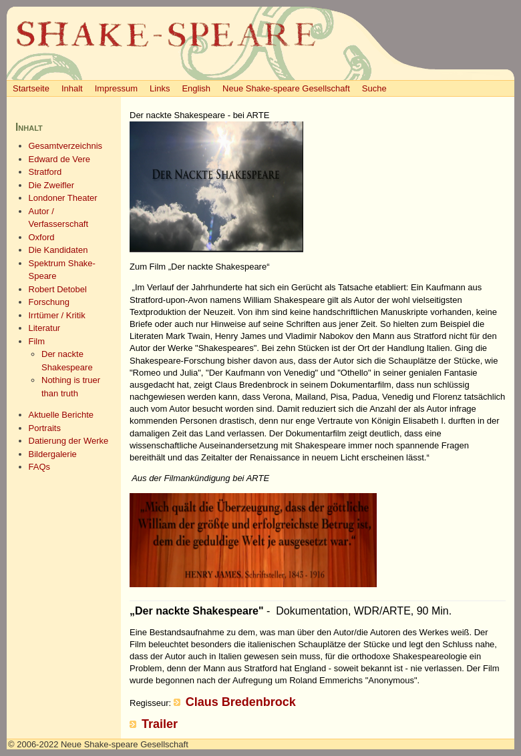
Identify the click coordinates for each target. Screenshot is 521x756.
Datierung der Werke (69, 441)
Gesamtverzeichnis (66, 146)
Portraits (45, 428)
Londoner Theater (63, 198)
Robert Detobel (58, 289)
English (196, 88)
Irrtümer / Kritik (57, 315)
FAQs (40, 467)
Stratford (45, 172)
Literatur (45, 328)
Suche (374, 88)
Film (37, 341)
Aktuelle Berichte (61, 415)
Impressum (116, 88)
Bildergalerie (53, 454)
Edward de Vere (60, 159)
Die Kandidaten (58, 250)
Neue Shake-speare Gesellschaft (286, 88)
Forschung (49, 302)
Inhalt (72, 88)
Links (160, 88)
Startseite (31, 88)
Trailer (160, 724)
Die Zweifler (52, 185)
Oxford (42, 237)
